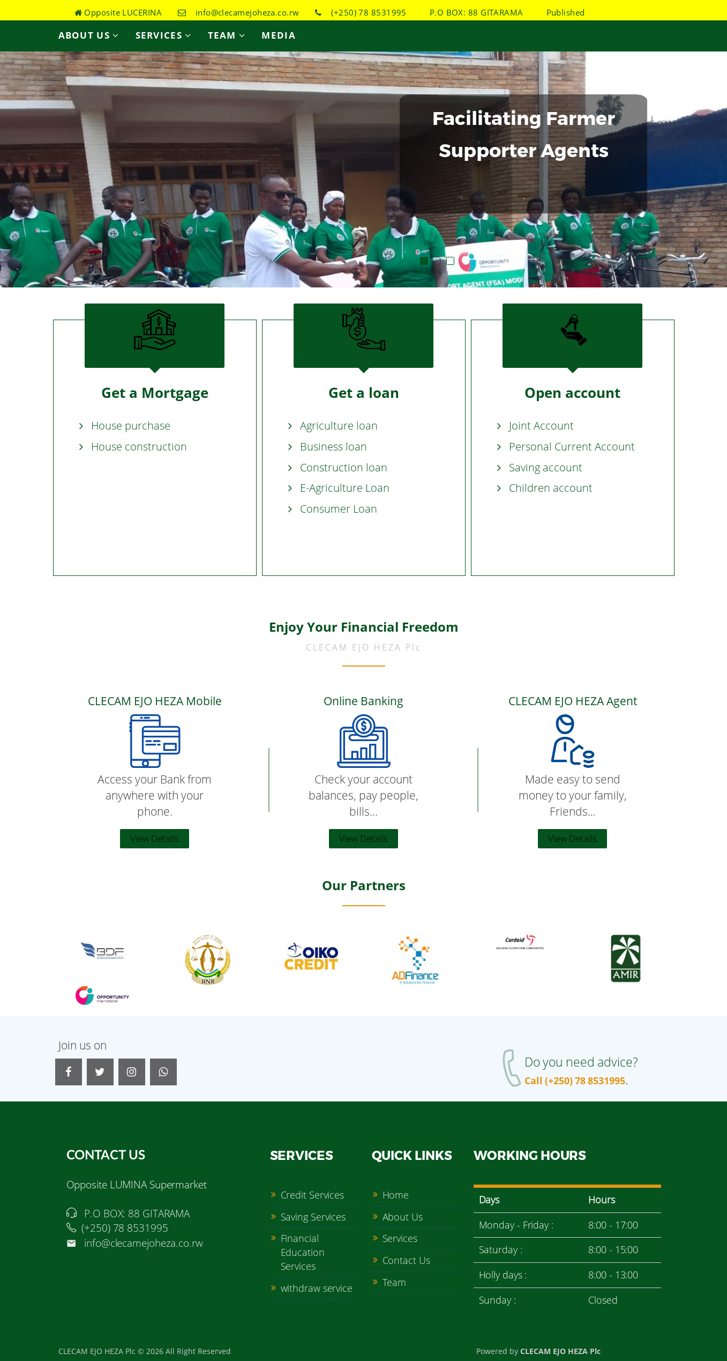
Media (278, 35)
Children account (551, 488)
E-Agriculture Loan (344, 488)
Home (396, 1193)
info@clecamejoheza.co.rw (238, 12)
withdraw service (317, 1285)
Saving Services (313, 1214)
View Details (154, 837)
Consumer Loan (338, 508)
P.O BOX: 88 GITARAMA (472, 12)
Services (164, 35)
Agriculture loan (339, 426)
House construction (139, 447)
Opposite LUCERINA (118, 12)
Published (561, 12)
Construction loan (343, 467)
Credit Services (312, 1193)
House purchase (130, 426)
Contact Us (406, 1258)
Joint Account (541, 426)
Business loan (333, 447)
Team (227, 35)
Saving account (545, 467)
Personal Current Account (572, 447)
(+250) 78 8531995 (361, 12)
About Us (88, 35)
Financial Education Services (303, 1250)
